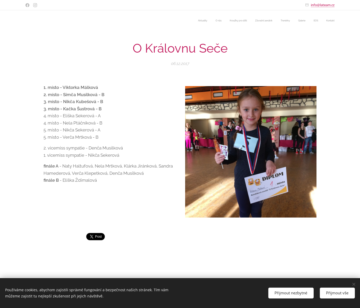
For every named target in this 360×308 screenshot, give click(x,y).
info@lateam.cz (323, 5)
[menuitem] (278, 20)
